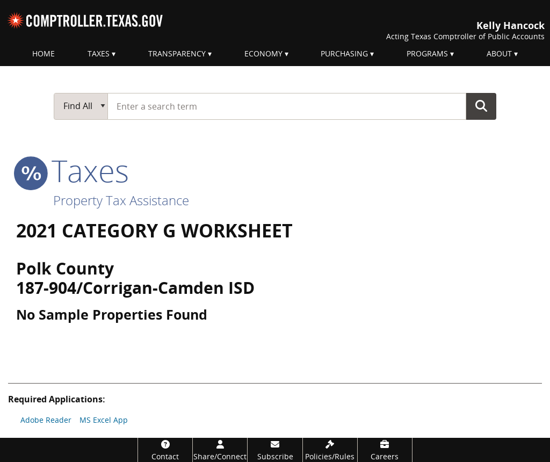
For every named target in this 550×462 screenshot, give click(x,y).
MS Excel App (103, 420)
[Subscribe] (275, 450)
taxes (72, 170)
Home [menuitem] (43, 53)
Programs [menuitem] (427, 53)
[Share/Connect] (220, 450)
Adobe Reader (45, 420)
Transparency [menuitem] (177, 53)
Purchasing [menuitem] (344, 53)
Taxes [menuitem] (99, 53)
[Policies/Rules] (330, 450)
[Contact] (165, 450)
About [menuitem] (499, 53)
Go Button (481, 106)
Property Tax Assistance (121, 200)
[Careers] (385, 450)
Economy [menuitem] (263, 53)
